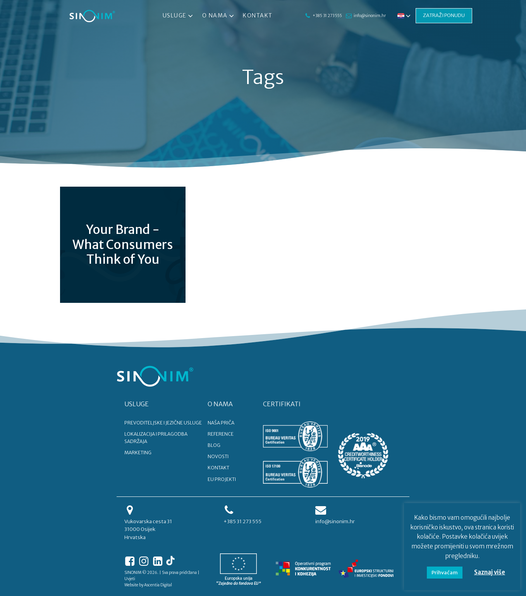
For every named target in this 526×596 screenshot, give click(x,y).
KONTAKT (218, 468)
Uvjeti (129, 578)
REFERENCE (221, 434)
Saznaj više (489, 572)
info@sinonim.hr (369, 15)
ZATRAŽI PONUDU (444, 15)
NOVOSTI (218, 456)
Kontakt (258, 15)
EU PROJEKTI (222, 479)
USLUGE (136, 404)
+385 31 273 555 (327, 15)
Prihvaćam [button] (444, 572)
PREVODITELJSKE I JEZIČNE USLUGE (163, 423)
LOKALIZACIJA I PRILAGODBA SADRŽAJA (155, 437)
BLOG (214, 445)
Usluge (178, 16)
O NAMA (220, 404)
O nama (218, 16)
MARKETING (137, 452)
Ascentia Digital (158, 584)
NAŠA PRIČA (221, 423)
